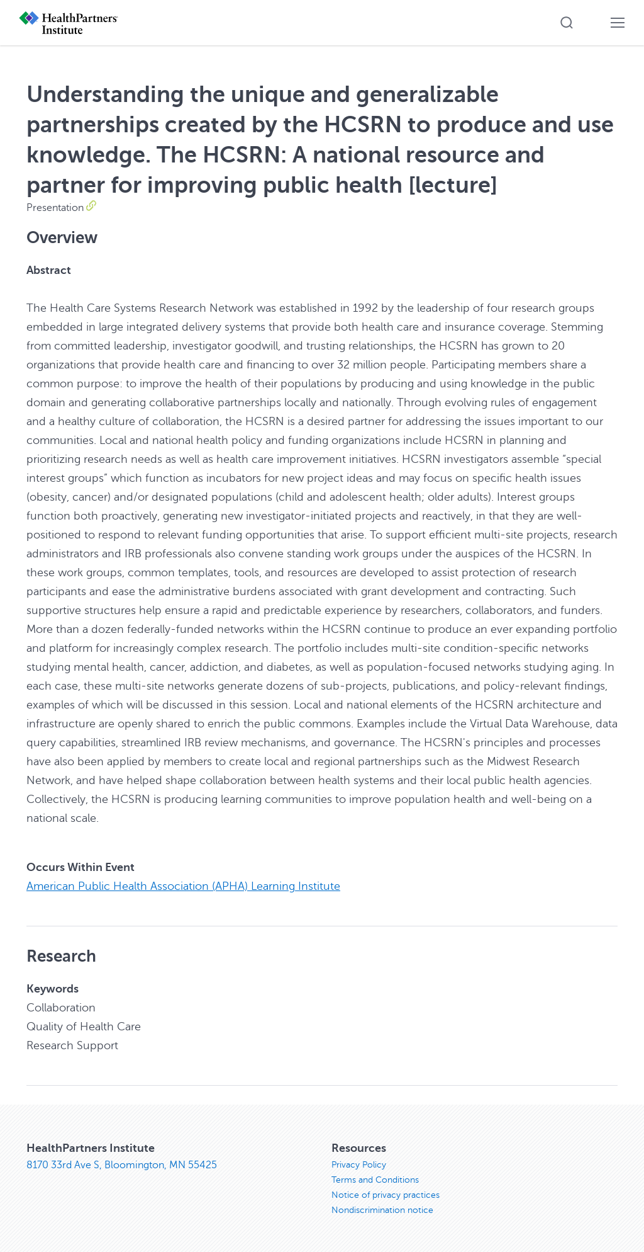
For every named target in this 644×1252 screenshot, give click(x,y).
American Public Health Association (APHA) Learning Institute (183, 886)
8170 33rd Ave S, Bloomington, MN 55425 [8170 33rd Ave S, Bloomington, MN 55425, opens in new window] (121, 1165)
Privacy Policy (358, 1164)
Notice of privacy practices (385, 1195)
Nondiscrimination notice (382, 1210)
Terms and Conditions (375, 1180)
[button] (566, 22)
